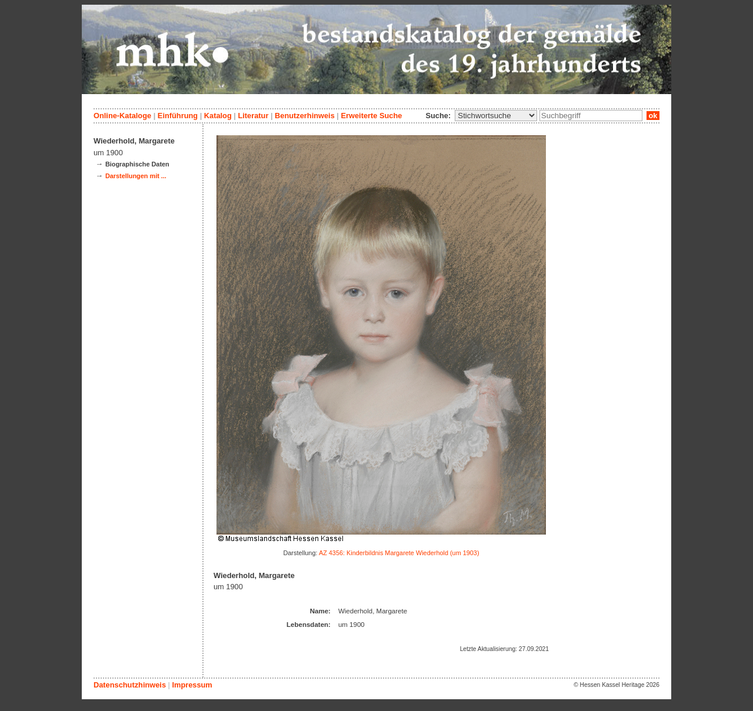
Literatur (253, 115)
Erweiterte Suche (371, 115)
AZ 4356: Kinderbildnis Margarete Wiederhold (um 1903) (399, 552)
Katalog (218, 115)
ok (653, 115)
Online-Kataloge (122, 115)
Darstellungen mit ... (135, 175)
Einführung (178, 115)
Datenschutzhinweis (130, 684)
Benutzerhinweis (305, 115)
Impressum (192, 684)
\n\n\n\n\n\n (496, 115)
